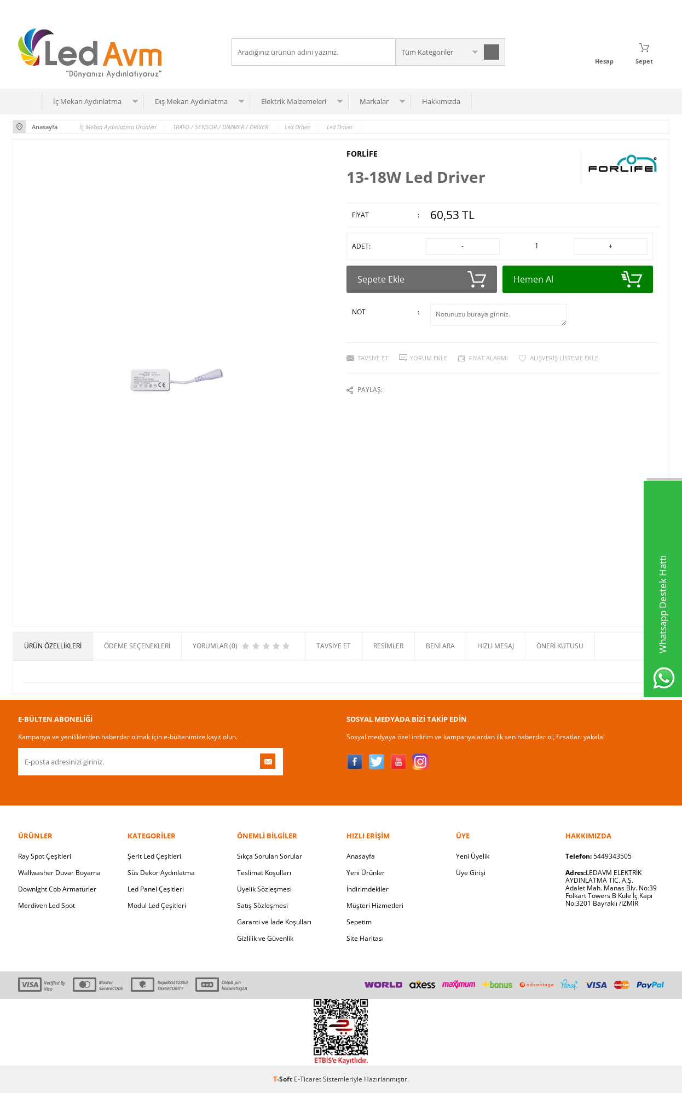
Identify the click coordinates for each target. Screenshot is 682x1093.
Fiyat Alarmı (488, 358)
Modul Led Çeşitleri (157, 905)
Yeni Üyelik (472, 856)
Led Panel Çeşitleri (156, 889)
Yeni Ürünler (365, 872)
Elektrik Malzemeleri (293, 101)
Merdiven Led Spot (46, 905)
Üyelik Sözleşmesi (264, 889)
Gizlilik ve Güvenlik (265, 938)
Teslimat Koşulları (264, 872)
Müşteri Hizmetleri (374, 905)
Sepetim (359, 922)
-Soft (283, 1079)
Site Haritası (365, 938)
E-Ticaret (307, 1079)
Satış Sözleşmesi (262, 905)
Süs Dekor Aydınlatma (161, 872)
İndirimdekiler (367, 889)
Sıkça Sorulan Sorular (269, 856)
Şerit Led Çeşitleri (154, 856)
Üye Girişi (471, 872)
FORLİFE (362, 154)
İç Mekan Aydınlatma (87, 101)
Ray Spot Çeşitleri (44, 856)
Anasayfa (360, 856)
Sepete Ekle (421, 279)
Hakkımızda (441, 101)
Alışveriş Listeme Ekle (564, 358)
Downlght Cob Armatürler (57, 889)
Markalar (374, 101)
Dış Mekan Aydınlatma (191, 101)
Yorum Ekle (428, 358)
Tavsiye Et (372, 358)
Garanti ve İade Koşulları (274, 922)
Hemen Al (577, 279)
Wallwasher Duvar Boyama (59, 872)
